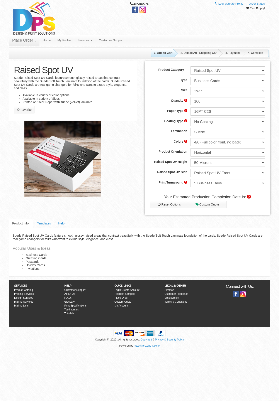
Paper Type (177, 111)
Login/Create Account (127, 289)
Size (184, 90)
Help (61, 223)
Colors (180, 141)
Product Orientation (173, 151)
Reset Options (169, 204)
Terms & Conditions (176, 301)
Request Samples (124, 293)
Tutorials (69, 313)
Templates (44, 223)
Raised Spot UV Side (172, 172)
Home (47, 40)
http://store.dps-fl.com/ (147, 345)
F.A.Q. (67, 297)
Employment (172, 297)
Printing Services (24, 293)
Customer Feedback (176, 293)
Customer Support (111, 40)
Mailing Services (23, 301)
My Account (121, 305)
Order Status (257, 3)
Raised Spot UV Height (170, 161)
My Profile (64, 40)
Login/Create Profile (229, 3)
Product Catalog (23, 289)
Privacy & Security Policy (169, 339)
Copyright (146, 339)
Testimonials (71, 309)
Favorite (24, 109)
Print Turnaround (173, 182)
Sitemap (169, 289)
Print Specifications (75, 305)
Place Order (121, 297)
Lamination (179, 131)
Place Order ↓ (24, 40)
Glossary (69, 301)
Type (183, 80)
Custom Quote (207, 204)
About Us (69, 293)
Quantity (179, 100)
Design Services (23, 297)
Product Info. (20, 223)
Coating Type (175, 121)
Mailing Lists (21, 305)
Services (85, 40)
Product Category (171, 69)
